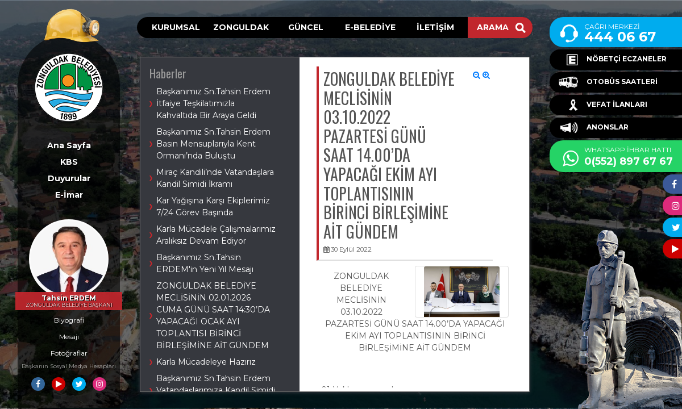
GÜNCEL (305, 27)
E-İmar (69, 195)
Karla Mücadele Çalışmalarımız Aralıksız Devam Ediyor (216, 235)
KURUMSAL (176, 27)
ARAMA (501, 27)
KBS (69, 162)
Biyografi (69, 320)
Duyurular (69, 178)
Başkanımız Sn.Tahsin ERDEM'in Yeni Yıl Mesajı (204, 263)
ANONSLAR (594, 127)
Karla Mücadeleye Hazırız (206, 362)
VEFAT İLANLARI (603, 105)
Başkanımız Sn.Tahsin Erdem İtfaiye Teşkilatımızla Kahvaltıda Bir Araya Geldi (213, 103)
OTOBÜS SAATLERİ (608, 82)
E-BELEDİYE (370, 27)
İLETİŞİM (435, 27)
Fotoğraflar (69, 353)
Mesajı (69, 336)
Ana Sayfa (69, 145)
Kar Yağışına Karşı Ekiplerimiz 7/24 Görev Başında (213, 206)
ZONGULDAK (241, 27)
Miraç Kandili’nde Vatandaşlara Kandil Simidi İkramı (215, 178)
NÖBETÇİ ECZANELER (613, 59)
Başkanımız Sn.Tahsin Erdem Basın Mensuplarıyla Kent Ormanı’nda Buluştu (213, 144)
